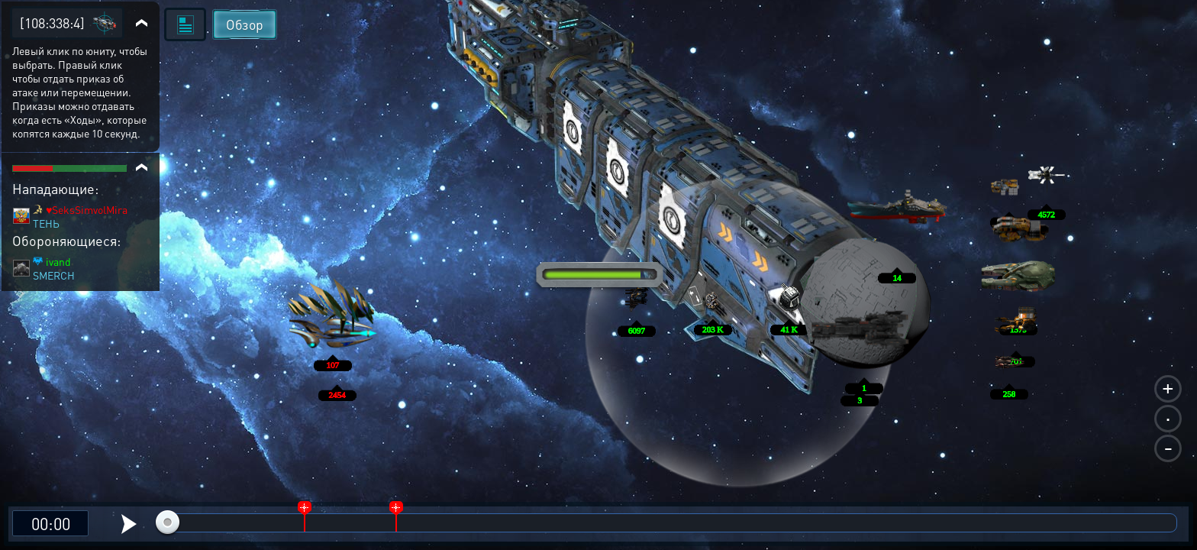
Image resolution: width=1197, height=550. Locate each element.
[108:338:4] (52, 22)
